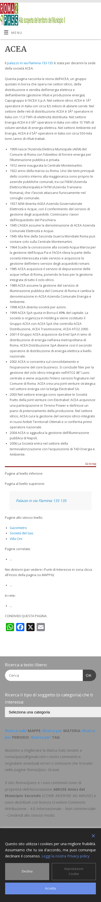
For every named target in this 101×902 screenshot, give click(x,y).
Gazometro (18, 528)
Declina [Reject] (27, 871)
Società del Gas (21, 533)
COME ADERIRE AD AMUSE (67, 795)
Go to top (90, 464)
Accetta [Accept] (50, 888)
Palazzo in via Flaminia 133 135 (41, 500)
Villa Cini (16, 539)
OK (87, 675)
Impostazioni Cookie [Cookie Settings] (73, 871)
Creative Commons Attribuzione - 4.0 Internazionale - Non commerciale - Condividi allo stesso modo (50, 809)
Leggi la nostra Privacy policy (65, 856)
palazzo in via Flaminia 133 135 (30, 63)
